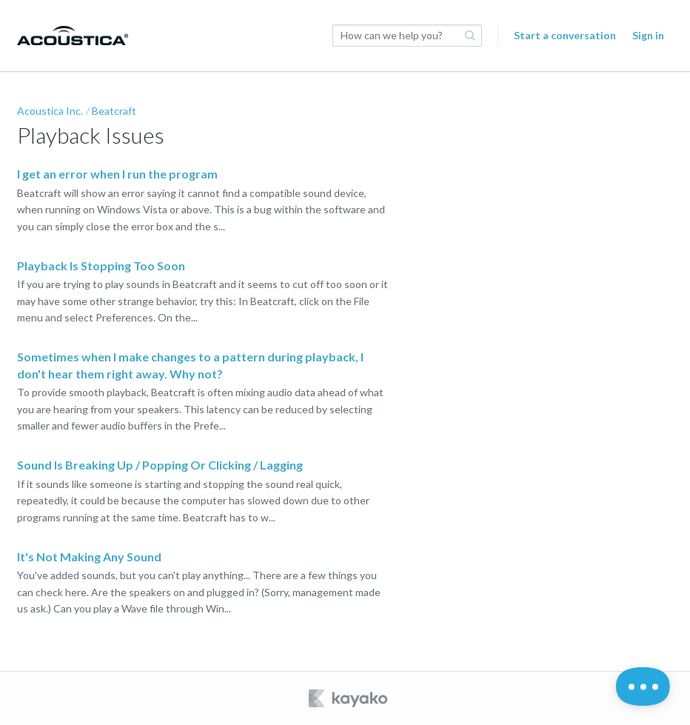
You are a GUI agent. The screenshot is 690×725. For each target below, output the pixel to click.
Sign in (648, 35)
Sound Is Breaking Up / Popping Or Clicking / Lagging (160, 465)
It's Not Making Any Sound (89, 556)
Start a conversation (565, 35)
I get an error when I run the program (117, 174)
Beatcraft (114, 110)
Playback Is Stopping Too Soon (101, 265)
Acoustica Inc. (50, 110)
